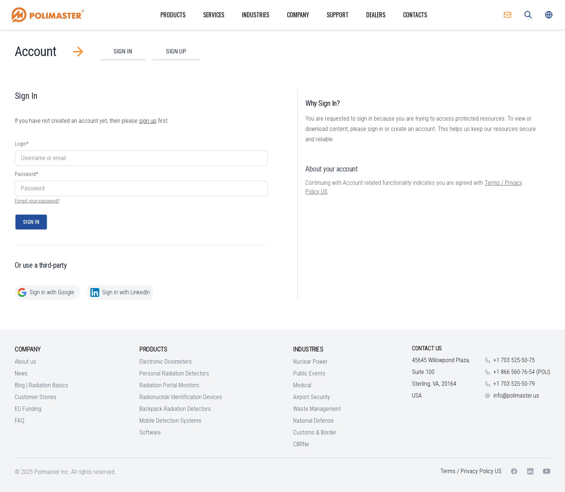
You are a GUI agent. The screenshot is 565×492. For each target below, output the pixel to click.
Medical (302, 385)
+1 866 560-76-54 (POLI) (521, 371)
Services (213, 14)
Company (298, 14)
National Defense (313, 420)
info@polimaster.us (516, 395)
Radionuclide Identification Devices (180, 397)
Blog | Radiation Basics (41, 385)
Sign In (123, 51)
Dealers (375, 14)
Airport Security (311, 397)
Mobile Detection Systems (170, 420)
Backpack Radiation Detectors (175, 408)
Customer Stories (35, 397)
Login (21, 144)
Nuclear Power (310, 361)
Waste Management (317, 408)
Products (173, 14)
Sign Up (176, 51)
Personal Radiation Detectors (174, 373)
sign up (147, 120)
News (21, 373)
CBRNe (301, 444)
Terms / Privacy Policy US (471, 471)
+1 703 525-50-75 (514, 360)
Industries (255, 14)
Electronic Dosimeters (165, 361)
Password (26, 174)
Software (150, 432)
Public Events (309, 373)
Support (338, 14)
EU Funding (28, 408)
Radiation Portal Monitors (169, 385)
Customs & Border (314, 432)
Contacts (415, 14)
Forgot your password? (37, 201)
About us (25, 361)
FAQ (19, 420)
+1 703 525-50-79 (514, 383)
